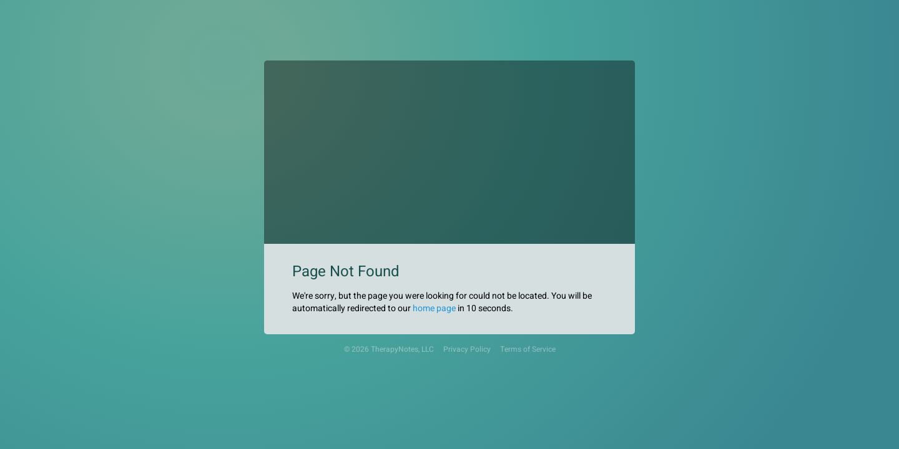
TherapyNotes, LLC (402, 349)
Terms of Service (528, 349)
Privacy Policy (467, 349)
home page (434, 308)
